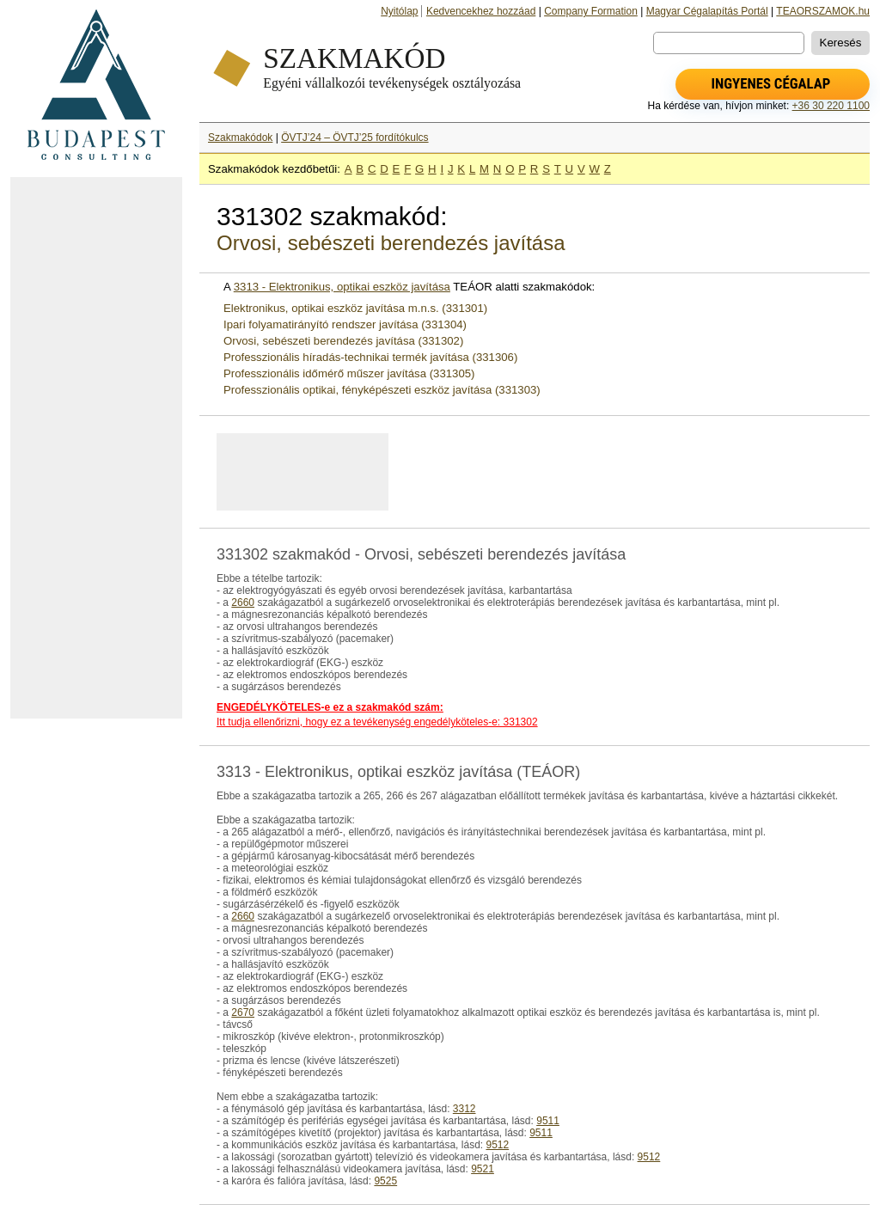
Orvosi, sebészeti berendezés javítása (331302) (343, 340)
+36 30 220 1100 (831, 106)
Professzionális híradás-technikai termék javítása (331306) (370, 357)
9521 (482, 1169)
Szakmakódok (240, 138)
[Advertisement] (96, 448)
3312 (464, 1109)
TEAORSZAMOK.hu (823, 11)
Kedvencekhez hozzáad (480, 11)
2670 (242, 1012)
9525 (385, 1181)
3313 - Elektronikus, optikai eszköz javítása (342, 286)
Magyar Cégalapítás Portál (707, 11)
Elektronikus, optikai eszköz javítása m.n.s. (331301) (355, 308)
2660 (242, 602)
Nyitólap (399, 11)
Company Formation (591, 11)
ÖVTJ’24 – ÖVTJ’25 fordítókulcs (354, 138)
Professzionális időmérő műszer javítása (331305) (348, 373)
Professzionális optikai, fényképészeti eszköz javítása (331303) (382, 389)
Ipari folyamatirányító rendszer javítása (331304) (345, 324)
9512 (497, 1145)
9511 (547, 1121)
